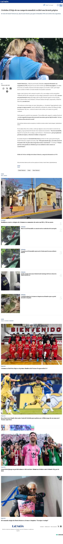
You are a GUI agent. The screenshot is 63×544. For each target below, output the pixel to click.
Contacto (42, 526)
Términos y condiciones (29, 529)
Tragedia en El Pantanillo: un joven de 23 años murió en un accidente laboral (38, 252)
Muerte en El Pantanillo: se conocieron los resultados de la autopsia (38, 228)
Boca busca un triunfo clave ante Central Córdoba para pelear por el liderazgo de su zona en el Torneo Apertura (30, 419)
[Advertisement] (31, 27)
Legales (18, 530)
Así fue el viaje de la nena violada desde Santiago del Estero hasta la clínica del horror (38, 274)
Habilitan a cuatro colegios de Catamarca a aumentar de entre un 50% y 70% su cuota (27, 222)
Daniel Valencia (21, 170)
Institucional (47, 526)
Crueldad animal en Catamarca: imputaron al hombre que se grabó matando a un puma (38, 297)
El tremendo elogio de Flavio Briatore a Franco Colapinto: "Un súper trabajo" (24, 520)
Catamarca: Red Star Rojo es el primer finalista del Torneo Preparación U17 (24, 368)
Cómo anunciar (54, 526)
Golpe (29, 170)
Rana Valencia (36, 170)
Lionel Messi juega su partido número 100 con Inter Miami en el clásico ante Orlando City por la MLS (30, 470)
